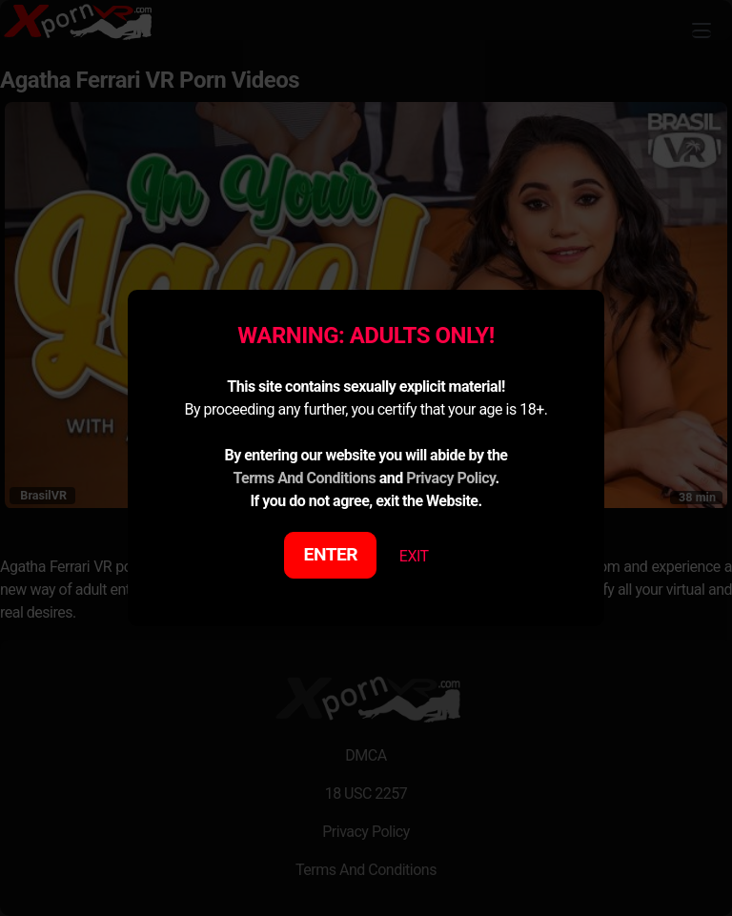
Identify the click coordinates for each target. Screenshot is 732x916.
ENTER (331, 554)
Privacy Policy (450, 478)
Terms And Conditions (304, 478)
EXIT (414, 556)
